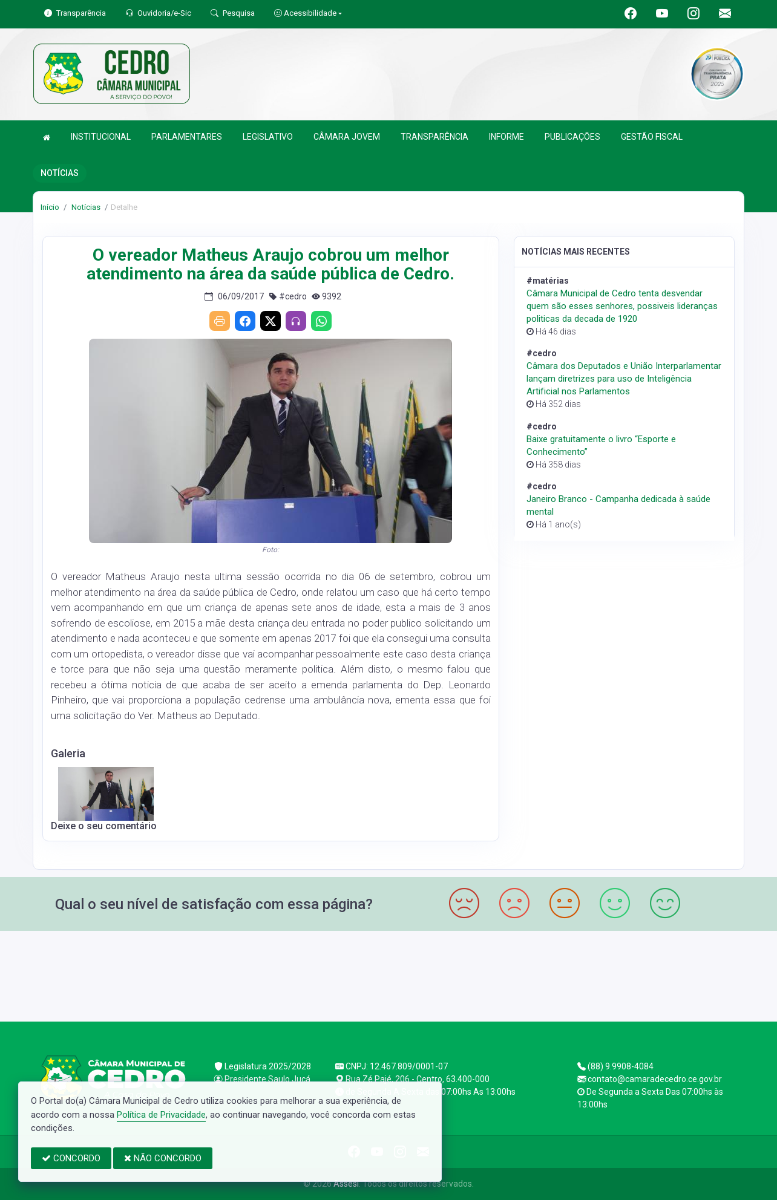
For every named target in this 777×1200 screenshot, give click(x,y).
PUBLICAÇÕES (572, 137)
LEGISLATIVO (268, 137)
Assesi (346, 1184)
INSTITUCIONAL (101, 137)
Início (50, 207)
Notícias (85, 207)
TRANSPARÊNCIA (434, 137)
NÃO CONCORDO (163, 1158)
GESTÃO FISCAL (652, 137)
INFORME (506, 137)
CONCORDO (71, 1158)
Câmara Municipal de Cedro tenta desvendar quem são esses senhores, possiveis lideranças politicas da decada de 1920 (622, 306)
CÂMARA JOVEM (346, 137)
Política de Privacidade (161, 1114)
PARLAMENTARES (186, 137)
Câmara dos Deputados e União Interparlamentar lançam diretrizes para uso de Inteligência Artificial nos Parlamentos (623, 378)
